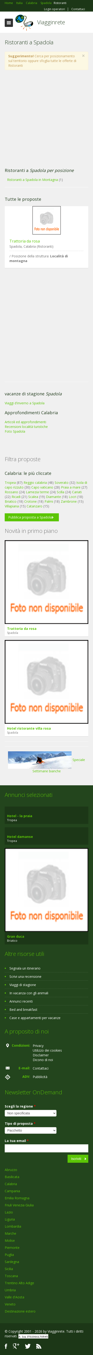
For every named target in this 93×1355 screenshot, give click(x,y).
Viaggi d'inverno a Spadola (24, 403)
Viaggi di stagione (22, 985)
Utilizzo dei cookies (47, 1050)
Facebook (6, 1346)
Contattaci (78, 9)
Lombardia (13, 1226)
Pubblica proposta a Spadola (30, 517)
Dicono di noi (43, 1060)
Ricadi (16, 496)
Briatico (10, 501)
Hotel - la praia (19, 816)
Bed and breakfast (23, 1009)
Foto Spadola (15, 431)
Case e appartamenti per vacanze (35, 1018)
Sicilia (9, 1269)
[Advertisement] (44, 119)
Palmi (48, 501)
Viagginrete (51, 22)
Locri (72, 496)
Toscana (11, 1276)
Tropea (10, 482)
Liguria (10, 1219)
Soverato (62, 482)
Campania (12, 1191)
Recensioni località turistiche (26, 426)
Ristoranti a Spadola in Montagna (32, 179)
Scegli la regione (20, 1106)
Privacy (38, 1045)
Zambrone (69, 501)
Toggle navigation (9, 23)
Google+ (16, 1346)
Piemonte (12, 1247)
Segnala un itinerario (24, 968)
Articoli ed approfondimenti (25, 422)
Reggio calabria (35, 482)
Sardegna (12, 1261)
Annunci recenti (21, 1001)
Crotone (30, 501)
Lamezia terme (37, 492)
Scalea (33, 496)
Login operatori (54, 9)
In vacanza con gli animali (28, 993)
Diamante (53, 496)
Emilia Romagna (17, 1198)
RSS (38, 1346)
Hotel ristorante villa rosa (29, 728)
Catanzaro (34, 506)
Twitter (28, 1346)
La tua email (17, 1140)
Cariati (77, 492)
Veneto (10, 1304)
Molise (10, 1240)
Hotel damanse (20, 836)
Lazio (9, 1212)
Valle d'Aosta (14, 1297)
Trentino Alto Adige (19, 1283)
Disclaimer (41, 1055)
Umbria (10, 1290)
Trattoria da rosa (24, 241)
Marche (10, 1233)
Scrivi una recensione (25, 976)
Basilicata (12, 1177)
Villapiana (12, 506)
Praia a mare (71, 487)
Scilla (60, 492)
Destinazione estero (20, 1311)
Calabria (11, 1184)
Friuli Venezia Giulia (19, 1205)
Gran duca (15, 936)
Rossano (11, 492)
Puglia (9, 1254)
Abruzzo (11, 1169)
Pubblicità (40, 1077)
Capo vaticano (42, 487)
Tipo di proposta (20, 1123)
